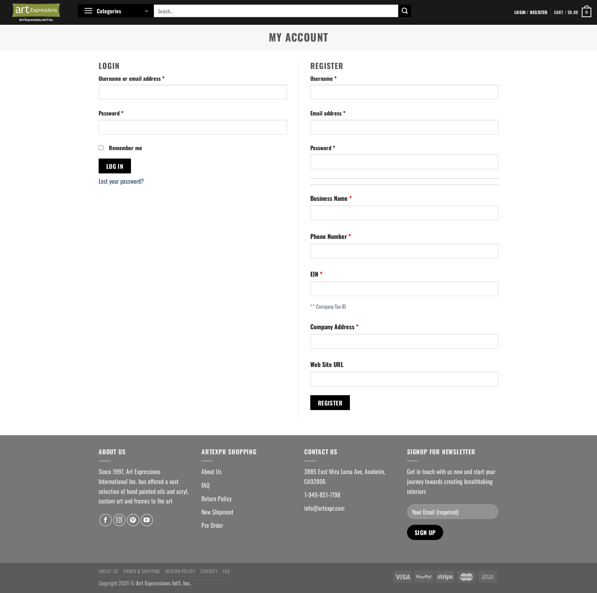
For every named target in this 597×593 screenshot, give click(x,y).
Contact (209, 571)
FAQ (205, 485)
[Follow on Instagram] (119, 520)
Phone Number (329, 236)
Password (111, 113)
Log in (115, 166)
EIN (315, 274)
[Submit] (404, 11)
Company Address (333, 326)
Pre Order (212, 525)
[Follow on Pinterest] (133, 520)
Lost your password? (121, 181)
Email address (327, 113)
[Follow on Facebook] (105, 520)
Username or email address (131, 78)
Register (330, 402)
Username (323, 78)
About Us (211, 471)
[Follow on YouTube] (146, 520)
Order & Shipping (141, 571)
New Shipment (217, 511)
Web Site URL (326, 364)
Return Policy (216, 498)
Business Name (329, 198)
